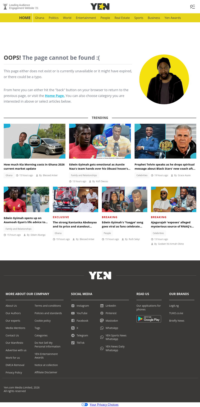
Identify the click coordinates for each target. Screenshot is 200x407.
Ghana (39, 18)
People (105, 18)
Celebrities (141, 175)
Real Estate (122, 18)
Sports (138, 18)
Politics (54, 18)
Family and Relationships (84, 175)
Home (24, 17)
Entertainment (86, 18)
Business (154, 18)
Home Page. (55, 96)
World (67, 18)
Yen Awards (172, 18)
